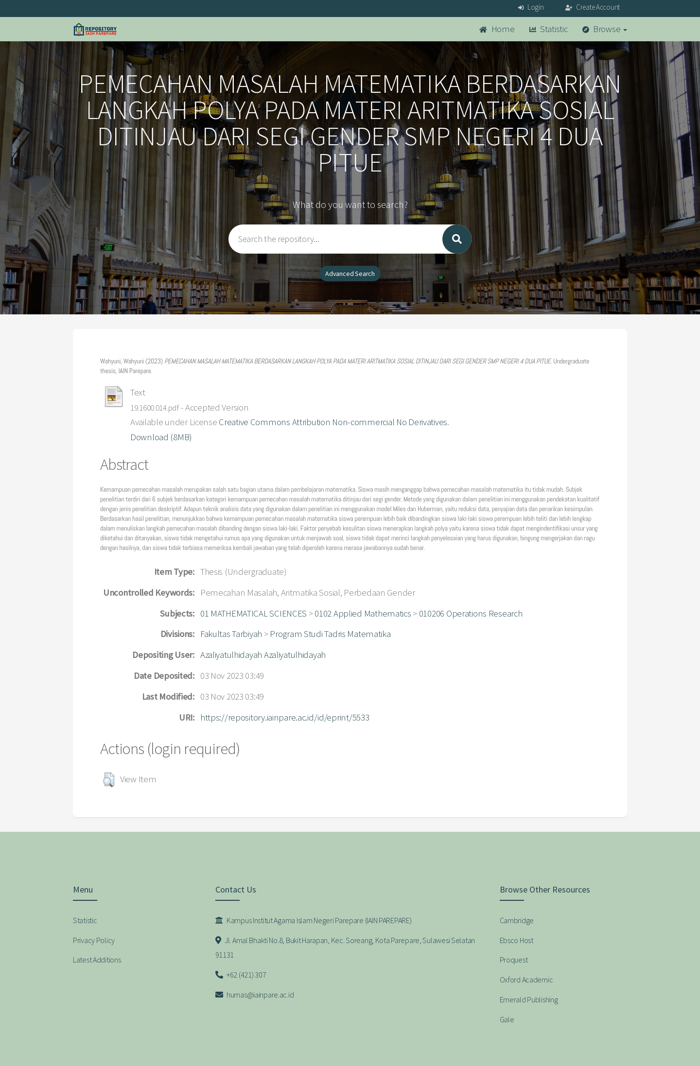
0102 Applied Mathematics (363, 613)
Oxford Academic (526, 979)
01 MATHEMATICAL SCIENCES (253, 613)
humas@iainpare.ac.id (254, 994)
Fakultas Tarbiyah (231, 633)
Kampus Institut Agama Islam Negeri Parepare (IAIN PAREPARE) (313, 920)
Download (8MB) (161, 437)
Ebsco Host (516, 940)
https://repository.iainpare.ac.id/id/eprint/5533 (284, 717)
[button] (108, 780)
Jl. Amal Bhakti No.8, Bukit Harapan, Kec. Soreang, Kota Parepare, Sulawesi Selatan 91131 (345, 947)
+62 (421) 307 (240, 975)
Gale (507, 1019)
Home (496, 28)
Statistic (548, 28)
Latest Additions (97, 959)
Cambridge (517, 920)
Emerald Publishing (529, 999)
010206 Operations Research (471, 613)
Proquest (514, 959)
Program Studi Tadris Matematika (330, 633)
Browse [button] (605, 28)
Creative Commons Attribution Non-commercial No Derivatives (333, 422)
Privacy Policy (94, 940)
